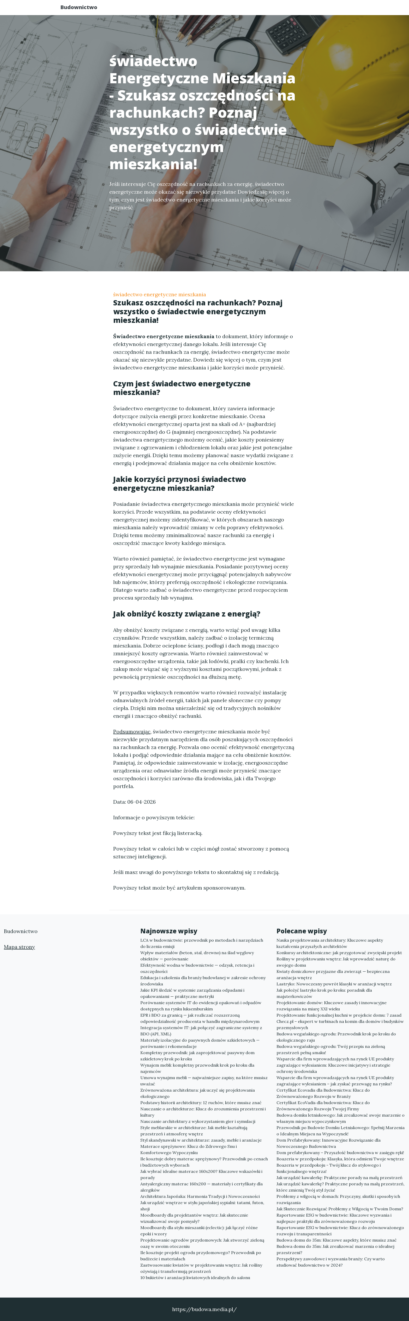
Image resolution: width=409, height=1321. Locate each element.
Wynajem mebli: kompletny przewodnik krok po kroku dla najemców (197, 1068)
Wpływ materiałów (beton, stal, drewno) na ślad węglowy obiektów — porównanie (197, 955)
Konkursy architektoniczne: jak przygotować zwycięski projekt (339, 952)
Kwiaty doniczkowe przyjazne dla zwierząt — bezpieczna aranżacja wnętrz (333, 974)
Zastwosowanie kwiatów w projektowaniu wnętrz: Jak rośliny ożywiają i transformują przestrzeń (201, 1268)
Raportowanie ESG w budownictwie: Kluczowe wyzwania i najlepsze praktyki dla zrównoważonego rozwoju (334, 1218)
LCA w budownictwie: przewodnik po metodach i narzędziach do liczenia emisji (201, 943)
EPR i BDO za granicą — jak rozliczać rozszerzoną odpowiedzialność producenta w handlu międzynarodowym (200, 1018)
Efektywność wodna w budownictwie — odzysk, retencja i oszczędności (197, 968)
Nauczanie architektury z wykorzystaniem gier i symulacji (197, 1121)
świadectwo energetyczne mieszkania (159, 294)
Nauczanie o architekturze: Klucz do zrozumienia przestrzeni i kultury (203, 1112)
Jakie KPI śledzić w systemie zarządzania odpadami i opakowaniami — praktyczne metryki (192, 993)
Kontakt (335, 9)
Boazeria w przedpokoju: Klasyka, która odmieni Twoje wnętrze (340, 1158)
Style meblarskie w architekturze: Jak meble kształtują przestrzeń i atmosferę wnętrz (193, 1130)
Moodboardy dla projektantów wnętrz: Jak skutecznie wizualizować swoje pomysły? (194, 1218)
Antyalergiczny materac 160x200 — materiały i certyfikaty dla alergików (201, 1187)
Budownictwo (83, 8)
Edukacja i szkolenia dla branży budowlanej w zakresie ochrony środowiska (203, 980)
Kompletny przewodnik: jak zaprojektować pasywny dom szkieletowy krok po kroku (197, 1055)
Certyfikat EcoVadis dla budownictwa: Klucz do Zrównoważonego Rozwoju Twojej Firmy (323, 1105)
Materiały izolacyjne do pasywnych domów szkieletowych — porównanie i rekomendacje (200, 1043)
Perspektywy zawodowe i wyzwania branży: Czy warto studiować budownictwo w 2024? (330, 1262)
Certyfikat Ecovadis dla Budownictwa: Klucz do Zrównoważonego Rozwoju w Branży (323, 1093)
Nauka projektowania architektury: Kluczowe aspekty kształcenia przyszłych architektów (329, 943)
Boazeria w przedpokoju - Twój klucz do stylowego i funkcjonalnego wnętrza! (328, 1168)
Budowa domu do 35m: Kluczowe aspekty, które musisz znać (336, 1240)
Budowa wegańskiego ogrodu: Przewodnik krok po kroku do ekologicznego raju (336, 1037)
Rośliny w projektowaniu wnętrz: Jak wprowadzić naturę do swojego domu (335, 962)
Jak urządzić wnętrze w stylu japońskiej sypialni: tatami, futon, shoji (202, 1205)
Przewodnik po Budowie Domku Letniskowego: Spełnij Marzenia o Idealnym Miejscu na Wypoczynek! (340, 1130)
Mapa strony (19, 946)
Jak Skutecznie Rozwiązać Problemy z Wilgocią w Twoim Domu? (339, 1208)
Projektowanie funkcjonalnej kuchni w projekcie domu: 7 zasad (338, 1015)
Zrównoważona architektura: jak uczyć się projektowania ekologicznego (197, 1093)
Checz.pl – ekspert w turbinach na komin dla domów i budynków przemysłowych (340, 1024)
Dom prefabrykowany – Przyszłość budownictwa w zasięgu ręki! (340, 1152)
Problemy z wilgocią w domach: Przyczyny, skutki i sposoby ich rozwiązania (338, 1199)
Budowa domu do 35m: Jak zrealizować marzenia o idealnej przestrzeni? (335, 1249)
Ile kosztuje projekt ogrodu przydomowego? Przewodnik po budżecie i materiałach (200, 1255)
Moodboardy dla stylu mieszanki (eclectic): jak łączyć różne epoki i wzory (199, 1230)
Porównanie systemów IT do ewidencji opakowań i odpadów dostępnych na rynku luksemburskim (200, 1005)
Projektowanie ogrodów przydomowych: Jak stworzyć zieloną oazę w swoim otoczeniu (202, 1243)
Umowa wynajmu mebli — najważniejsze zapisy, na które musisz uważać (204, 1080)
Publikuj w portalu (267, 9)
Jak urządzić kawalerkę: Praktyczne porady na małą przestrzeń (339, 1177)
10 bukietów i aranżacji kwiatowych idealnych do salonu (195, 1277)
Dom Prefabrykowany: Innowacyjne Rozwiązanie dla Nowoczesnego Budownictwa (328, 1143)
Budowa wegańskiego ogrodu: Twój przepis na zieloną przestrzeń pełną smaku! (330, 1049)
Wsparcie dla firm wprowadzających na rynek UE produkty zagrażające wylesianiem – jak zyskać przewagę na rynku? (335, 1080)
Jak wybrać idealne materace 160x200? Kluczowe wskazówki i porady (201, 1174)
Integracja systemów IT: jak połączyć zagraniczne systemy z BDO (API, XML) (201, 1030)
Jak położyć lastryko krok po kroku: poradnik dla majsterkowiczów (324, 993)
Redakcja (306, 9)
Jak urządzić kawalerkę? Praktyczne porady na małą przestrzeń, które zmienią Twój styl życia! (340, 1187)
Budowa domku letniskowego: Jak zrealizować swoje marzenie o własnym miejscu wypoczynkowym (340, 1118)
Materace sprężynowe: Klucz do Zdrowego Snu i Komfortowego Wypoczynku (188, 1149)
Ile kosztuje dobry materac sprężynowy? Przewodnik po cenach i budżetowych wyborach (204, 1162)
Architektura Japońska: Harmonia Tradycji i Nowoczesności (200, 1196)
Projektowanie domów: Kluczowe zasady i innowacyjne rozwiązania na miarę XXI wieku (331, 1005)
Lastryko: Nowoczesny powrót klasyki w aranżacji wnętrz (334, 983)
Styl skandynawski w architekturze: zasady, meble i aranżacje (201, 1140)
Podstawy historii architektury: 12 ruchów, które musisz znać (201, 1102)
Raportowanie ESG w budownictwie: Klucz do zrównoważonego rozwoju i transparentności (340, 1230)
